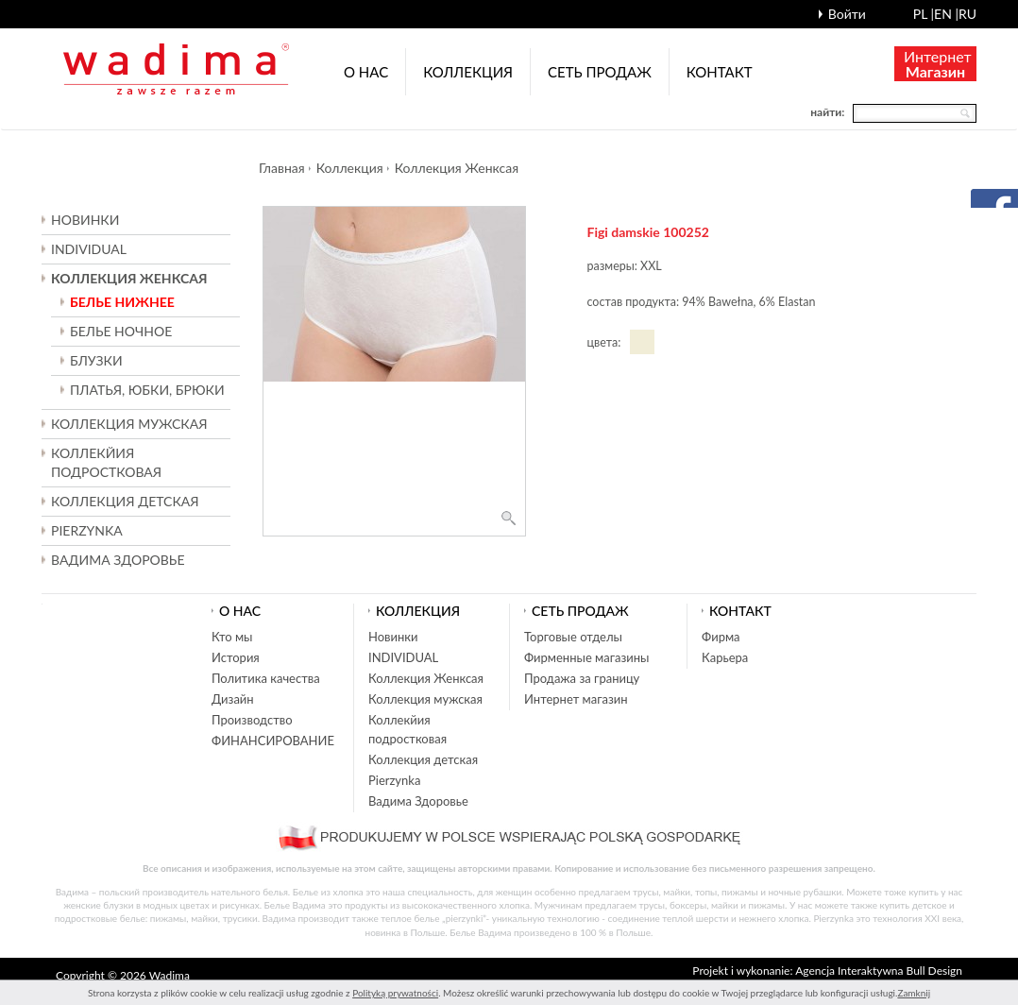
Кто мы (232, 636)
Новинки (85, 220)
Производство (252, 719)
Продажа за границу (581, 678)
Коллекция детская (423, 759)
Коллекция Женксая (456, 168)
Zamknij (913, 992)
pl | (923, 14)
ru (967, 14)
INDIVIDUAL (89, 249)
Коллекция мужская (425, 699)
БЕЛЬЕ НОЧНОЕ (121, 331)
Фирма (720, 636)
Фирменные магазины (586, 657)
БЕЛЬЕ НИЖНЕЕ (122, 302)
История (236, 657)
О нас (366, 71)
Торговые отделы (573, 636)
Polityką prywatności (395, 992)
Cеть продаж (600, 71)
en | (946, 14)
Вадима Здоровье (117, 560)
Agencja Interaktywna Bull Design (878, 970)
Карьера (725, 657)
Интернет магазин (576, 699)
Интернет (938, 63)
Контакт (720, 71)
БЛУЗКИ (96, 360)
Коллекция (468, 71)
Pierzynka (87, 530)
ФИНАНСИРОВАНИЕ (273, 740)
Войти (847, 14)
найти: (827, 112)
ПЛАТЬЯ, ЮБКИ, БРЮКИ (147, 390)
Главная (282, 168)
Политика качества (266, 678)
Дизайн (233, 699)
